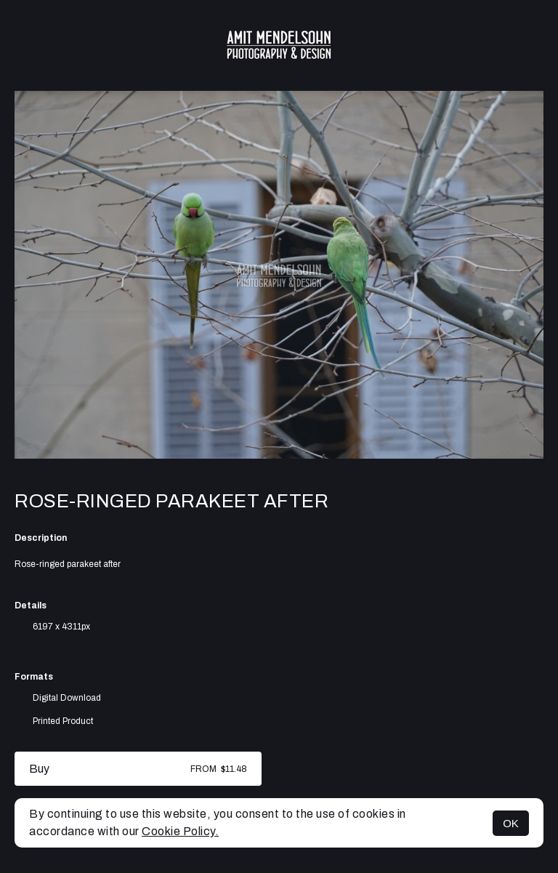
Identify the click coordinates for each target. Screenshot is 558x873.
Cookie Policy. (180, 831)
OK (511, 823)
